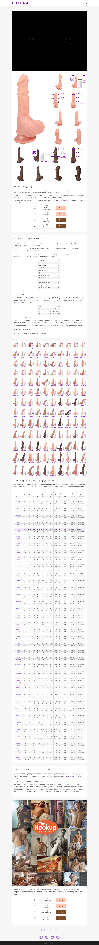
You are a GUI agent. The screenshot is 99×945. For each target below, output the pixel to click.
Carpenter (18, 685)
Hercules (18, 736)
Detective (18, 503)
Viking (18, 701)
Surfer (18, 575)
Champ (18, 543)
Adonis (18, 510)
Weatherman (17, 743)
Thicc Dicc (18, 571)
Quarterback (18, 540)
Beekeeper (17, 627)
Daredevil (18, 559)
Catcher (18, 526)
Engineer (18, 647)
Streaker (17, 713)
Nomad (17, 678)
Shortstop (18, 501)
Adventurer (18, 592)
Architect (18, 750)
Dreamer (18, 580)
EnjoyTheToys (70, 776)
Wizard (18, 745)
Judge (18, 547)
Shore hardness (18, 302)
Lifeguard (18, 538)
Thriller (18, 615)
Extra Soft (56, 3)
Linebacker (18, 633)
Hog (18, 622)
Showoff (18, 720)
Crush (18, 550)
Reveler (17, 757)
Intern (18, 703)
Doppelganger (18, 689)
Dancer (17, 666)
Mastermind (18, 694)
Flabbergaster (18, 731)
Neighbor (18, 606)
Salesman (18, 585)
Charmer (18, 594)
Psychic (18, 729)
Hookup (18, 529)
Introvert (18, 645)
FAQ (86, 3)
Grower (18, 657)
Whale (18, 603)
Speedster (18, 659)
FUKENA (52, 943)
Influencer (18, 536)
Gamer (18, 517)
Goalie (18, 531)
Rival (18, 710)
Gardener (18, 692)
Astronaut (18, 759)
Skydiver (18, 717)
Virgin (18, 512)
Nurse (18, 599)
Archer (18, 582)
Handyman (18, 610)
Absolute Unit (18, 755)
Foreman (17, 661)
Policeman (18, 499)
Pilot (18, 568)
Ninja (18, 668)
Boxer (18, 505)
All (45, 3)
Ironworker (18, 675)
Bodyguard (18, 687)
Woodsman (18, 715)
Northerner (18, 673)
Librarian (17, 589)
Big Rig (18, 573)
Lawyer (18, 636)
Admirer (18, 631)
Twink (17, 545)
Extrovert (18, 557)
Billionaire (18, 496)
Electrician (18, 696)
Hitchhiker (18, 578)
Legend (18, 738)
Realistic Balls (77, 3)
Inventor (18, 752)
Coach (18, 519)
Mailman (17, 608)
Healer (18, 652)
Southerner (17, 699)
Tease (18, 617)
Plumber (18, 620)
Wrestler (18, 552)
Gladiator (18, 564)
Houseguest (18, 515)
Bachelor (17, 629)
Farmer (18, 654)
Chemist (18, 724)
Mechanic (18, 566)
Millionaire (18, 601)
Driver (18, 561)
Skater (18, 533)
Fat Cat (17, 706)
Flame (18, 640)
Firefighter (18, 638)
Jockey (18, 554)
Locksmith (18, 613)
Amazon (16, 778)
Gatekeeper (17, 664)
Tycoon (18, 643)
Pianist (18, 624)
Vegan (18, 508)
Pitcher (18, 524)
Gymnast (18, 596)
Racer (17, 682)
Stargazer (18, 748)
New (49, 3)
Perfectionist (17, 708)
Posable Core (66, 3)
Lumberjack (18, 722)
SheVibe (77, 776)
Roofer (18, 734)
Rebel (18, 650)
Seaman (18, 671)
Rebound (18, 522)
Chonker (18, 680)
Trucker (18, 727)
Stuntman (18, 587)
